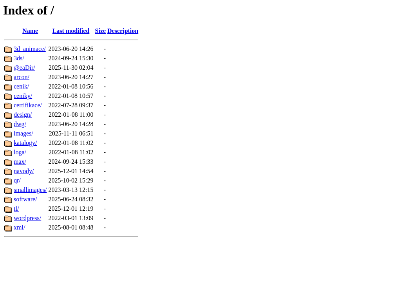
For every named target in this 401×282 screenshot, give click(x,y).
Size (100, 30)
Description (122, 30)
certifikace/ (28, 105)
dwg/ (20, 124)
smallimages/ (30, 189)
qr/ (17, 180)
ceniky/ (23, 95)
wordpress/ (27, 218)
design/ (23, 114)
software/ (25, 199)
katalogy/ (25, 142)
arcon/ (21, 77)
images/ (23, 133)
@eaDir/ (24, 67)
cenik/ (21, 86)
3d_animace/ (30, 48)
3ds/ (19, 58)
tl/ (16, 208)
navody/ (24, 171)
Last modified (71, 30)
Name (30, 30)
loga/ (20, 152)
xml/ (19, 227)
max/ (20, 161)
